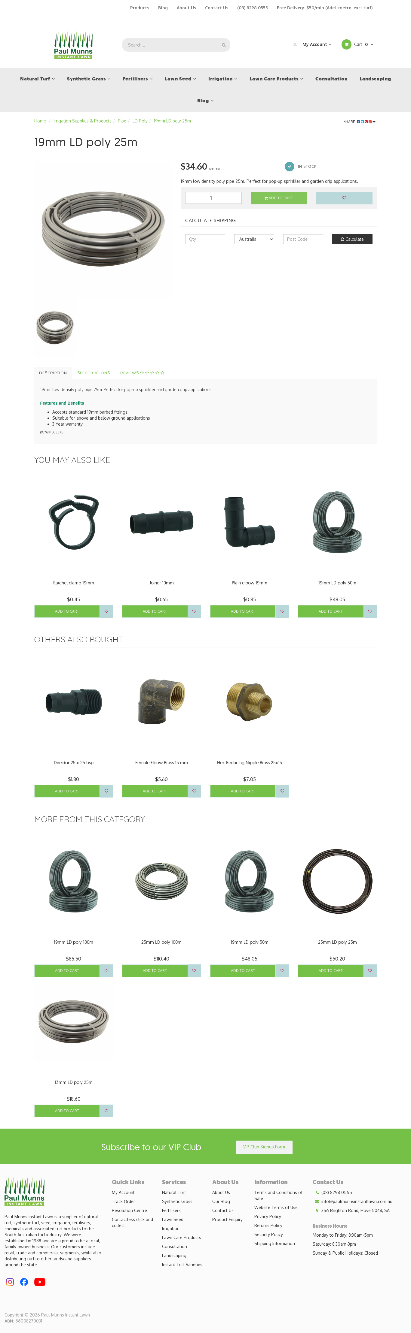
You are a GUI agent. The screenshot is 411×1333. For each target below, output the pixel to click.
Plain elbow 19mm (249, 583)
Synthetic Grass (177, 1201)
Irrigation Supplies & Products (83, 120)
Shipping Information (274, 1243)
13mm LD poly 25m (74, 1082)
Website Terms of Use (276, 1207)
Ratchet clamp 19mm (73, 583)
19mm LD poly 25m (172, 120)
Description (53, 372)
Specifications (93, 372)
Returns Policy (268, 1225)
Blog (163, 7)
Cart (357, 44)
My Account (310, 44)
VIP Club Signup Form (264, 1146)
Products (139, 7)
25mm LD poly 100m (161, 942)
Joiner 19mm (161, 583)
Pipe (122, 120)
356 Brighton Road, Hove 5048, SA (351, 1211)
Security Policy (268, 1234)
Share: (359, 121)
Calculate (352, 239)
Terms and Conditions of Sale (278, 1195)
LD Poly (140, 120)
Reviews (142, 372)
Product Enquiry (227, 1219)
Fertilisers (171, 1210)
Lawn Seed (172, 1219)
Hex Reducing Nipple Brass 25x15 (249, 762)
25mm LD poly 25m (337, 942)
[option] (103, 229)
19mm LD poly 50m (337, 583)
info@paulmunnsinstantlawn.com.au (352, 1202)
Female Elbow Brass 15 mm (161, 762)
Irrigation (170, 1228)
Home (40, 120)
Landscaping (174, 1255)
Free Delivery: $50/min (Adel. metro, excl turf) (325, 7)
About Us (186, 7)
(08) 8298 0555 (252, 7)
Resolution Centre (129, 1210)
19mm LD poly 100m (73, 942)
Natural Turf (174, 1192)
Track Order (123, 1201)
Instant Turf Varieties (182, 1264)
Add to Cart (279, 198)
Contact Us (216, 7)
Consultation (174, 1246)
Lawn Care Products (181, 1237)
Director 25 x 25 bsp (74, 762)
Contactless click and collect (132, 1222)
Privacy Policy (267, 1216)
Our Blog (221, 1201)
